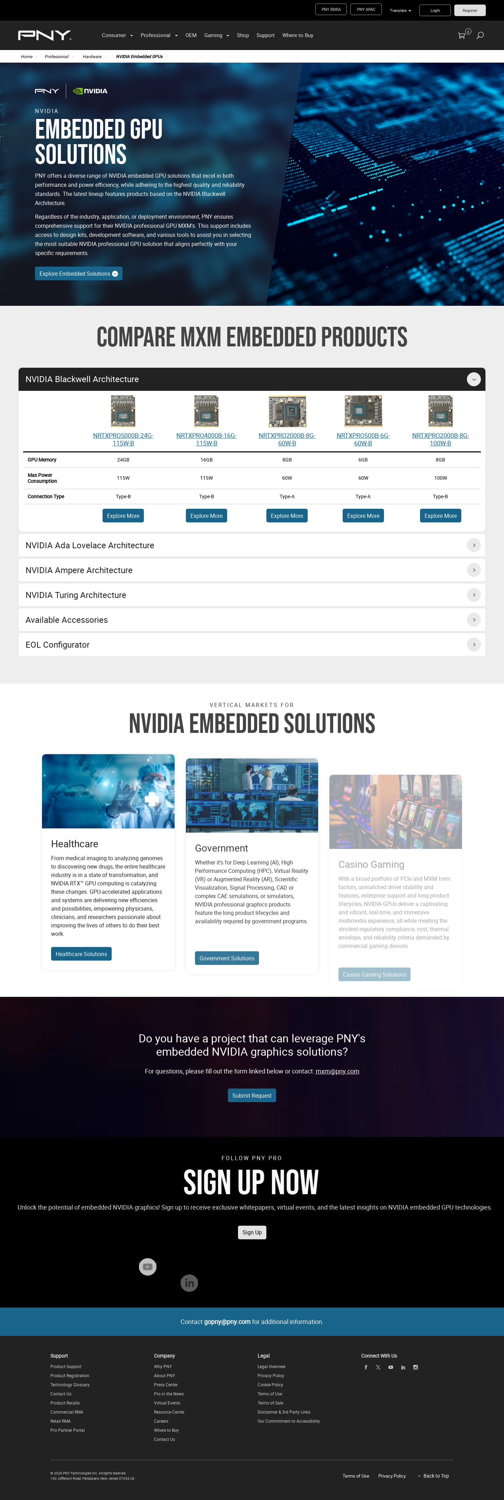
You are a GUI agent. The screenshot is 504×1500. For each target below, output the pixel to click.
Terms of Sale (270, 1403)
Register (470, 10)
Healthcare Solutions (81, 988)
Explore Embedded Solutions (79, 273)
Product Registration (69, 1375)
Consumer (114, 34)
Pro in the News (169, 1393)
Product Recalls (65, 1403)
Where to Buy (297, 34)
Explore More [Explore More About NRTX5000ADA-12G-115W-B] (287, 516)
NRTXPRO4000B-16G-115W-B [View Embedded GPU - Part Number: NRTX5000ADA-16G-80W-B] (206, 439)
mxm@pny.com (337, 1071)
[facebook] (365, 1367)
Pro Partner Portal (67, 1430)
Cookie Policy (270, 1384)
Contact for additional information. (252, 1321)
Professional (155, 34)
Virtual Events (167, 1403)
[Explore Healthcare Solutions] (108, 825)
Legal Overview (272, 1366)
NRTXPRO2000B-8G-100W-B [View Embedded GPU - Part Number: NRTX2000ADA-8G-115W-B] (440, 439)
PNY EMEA (331, 9)
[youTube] (390, 1367)
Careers (161, 1421)
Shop (243, 34)
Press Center (166, 1384)
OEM (191, 34)
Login (435, 10)
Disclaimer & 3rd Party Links (284, 1412)
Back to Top (436, 1475)
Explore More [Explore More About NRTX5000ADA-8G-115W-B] (441, 516)
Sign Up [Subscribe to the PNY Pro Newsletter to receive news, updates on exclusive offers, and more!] (252, 1248)
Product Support (66, 1366)
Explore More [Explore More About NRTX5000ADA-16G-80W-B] (206, 516)
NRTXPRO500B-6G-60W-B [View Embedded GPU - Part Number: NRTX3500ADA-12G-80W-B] (363, 439)
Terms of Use (270, 1393)
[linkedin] (403, 1367)
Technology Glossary (70, 1384)
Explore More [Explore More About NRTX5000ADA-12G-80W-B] (363, 516)
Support (266, 34)
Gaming (213, 34)
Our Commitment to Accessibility (289, 1421)
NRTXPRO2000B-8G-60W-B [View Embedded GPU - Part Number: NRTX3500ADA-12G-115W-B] (287, 439)
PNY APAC (366, 9)
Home (26, 56)
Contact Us (60, 1393)
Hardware (92, 56)
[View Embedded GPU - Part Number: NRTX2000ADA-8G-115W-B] (440, 410)
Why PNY (163, 1366)
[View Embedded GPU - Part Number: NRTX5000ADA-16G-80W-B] (206, 410)
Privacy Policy (271, 1375)
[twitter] (378, 1367)
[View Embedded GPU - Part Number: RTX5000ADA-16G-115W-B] (123, 410)
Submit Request (252, 1095)
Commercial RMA (66, 1412)
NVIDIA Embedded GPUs (139, 56)
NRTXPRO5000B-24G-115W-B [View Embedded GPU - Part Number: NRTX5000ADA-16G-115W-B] (123, 439)
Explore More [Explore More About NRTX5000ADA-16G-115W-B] (123, 516)
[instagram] (415, 1367)
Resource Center (169, 1412)
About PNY (164, 1375)
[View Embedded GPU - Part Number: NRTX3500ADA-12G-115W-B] (287, 410)
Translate (398, 10)
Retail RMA (60, 1421)
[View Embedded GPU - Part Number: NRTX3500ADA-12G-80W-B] (363, 410)
